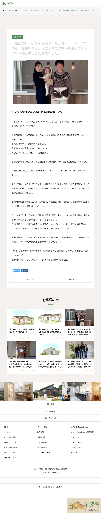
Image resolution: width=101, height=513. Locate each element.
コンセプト (8, 432)
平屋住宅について (10, 452)
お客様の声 (41, 437)
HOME (6, 427)
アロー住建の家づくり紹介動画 (82, 432)
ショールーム (42, 447)
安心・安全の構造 (10, 437)
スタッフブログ (76, 442)
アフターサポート (43, 452)
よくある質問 (42, 442)
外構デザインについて (12, 457)
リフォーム (75, 437)
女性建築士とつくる (11, 442)
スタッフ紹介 (76, 447)
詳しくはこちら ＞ (27, 338)
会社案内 (74, 452)
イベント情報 (42, 427)
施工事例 (40, 432)
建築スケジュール (10, 447)
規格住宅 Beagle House (79, 427)
